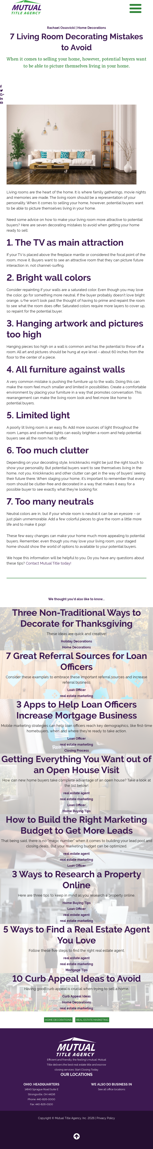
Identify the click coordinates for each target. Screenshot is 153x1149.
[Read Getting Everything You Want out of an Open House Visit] (76, 784)
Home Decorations (58, 1019)
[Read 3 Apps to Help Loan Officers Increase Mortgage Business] (76, 726)
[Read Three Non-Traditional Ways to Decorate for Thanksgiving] (76, 628)
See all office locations (111, 1089)
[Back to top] (77, 1138)
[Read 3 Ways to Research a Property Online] (76, 896)
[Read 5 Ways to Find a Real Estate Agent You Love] (76, 948)
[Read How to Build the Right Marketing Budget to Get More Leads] (76, 841)
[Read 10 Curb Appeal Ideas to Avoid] (76, 992)
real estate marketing (92, 1019)
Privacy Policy (106, 1118)
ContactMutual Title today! (48, 563)
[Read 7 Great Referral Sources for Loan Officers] (76, 674)
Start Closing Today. (86, 1069)
